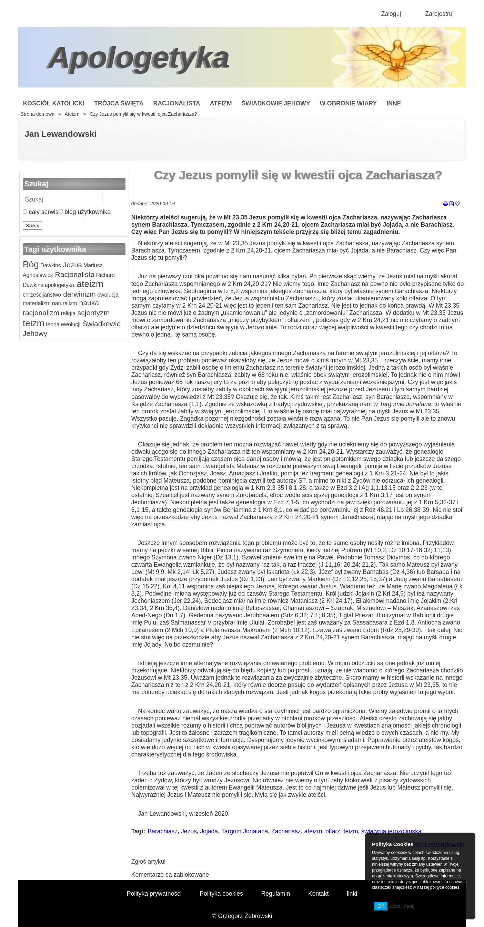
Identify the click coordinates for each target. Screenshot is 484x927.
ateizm (88, 284)
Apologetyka (139, 57)
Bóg (31, 264)
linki (352, 893)
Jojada (209, 831)
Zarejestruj (439, 13)
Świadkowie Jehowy (276, 103)
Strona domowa (37, 114)
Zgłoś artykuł (148, 861)
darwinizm (78, 294)
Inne (393, 103)
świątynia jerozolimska (391, 831)
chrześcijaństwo (42, 295)
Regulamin (275, 893)
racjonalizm (41, 313)
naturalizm (64, 303)
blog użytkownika (85, 211)
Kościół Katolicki (54, 103)
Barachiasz (163, 831)
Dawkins (50, 265)
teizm (33, 323)
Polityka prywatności (154, 893)
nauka (88, 303)
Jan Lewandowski (60, 133)
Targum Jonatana (244, 831)
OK (381, 906)
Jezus (71, 265)
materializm (37, 303)
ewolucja (107, 295)
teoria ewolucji (62, 324)
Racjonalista (176, 103)
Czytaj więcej (402, 906)
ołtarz (332, 831)
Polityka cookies (221, 893)
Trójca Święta (118, 103)
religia (67, 313)
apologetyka (58, 285)
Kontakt (318, 893)
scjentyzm (92, 313)
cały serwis (41, 211)
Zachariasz (286, 831)
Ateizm (221, 103)
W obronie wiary (348, 103)
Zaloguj (391, 13)
